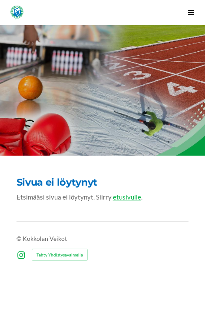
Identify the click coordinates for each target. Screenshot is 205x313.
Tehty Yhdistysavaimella (59, 254)
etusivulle (127, 197)
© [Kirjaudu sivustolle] (20, 238)
